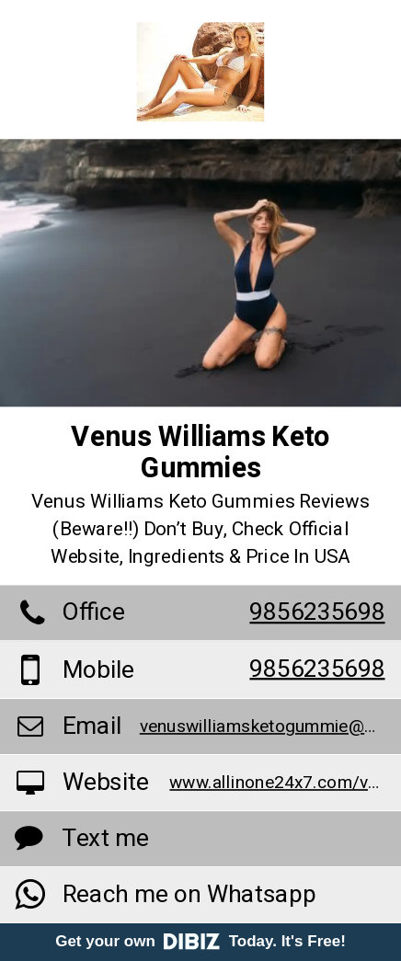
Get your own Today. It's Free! (200, 941)
